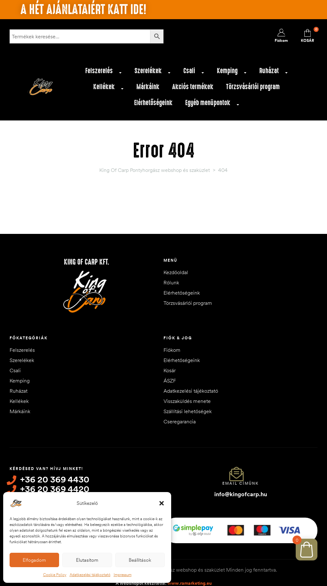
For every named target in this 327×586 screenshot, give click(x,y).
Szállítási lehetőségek (188, 411)
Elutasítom (87, 560)
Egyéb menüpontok (212, 104)
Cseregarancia (180, 421)
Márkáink (147, 86)
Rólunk (171, 282)
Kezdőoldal (176, 272)
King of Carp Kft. (86, 262)
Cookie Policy (54, 574)
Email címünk (240, 483)
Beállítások (140, 560)
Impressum (123, 574)
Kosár (170, 370)
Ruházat (273, 72)
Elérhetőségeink (153, 102)
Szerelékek (152, 72)
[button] (161, 503)
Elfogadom (34, 560)
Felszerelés (103, 72)
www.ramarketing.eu (189, 579)
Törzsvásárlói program (253, 86)
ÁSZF (170, 380)
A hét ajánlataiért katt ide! (83, 10)
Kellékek (108, 88)
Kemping (232, 72)
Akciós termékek (192, 86)
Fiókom (172, 350)
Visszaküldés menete (187, 401)
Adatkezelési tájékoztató (90, 574)
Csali (193, 72)
